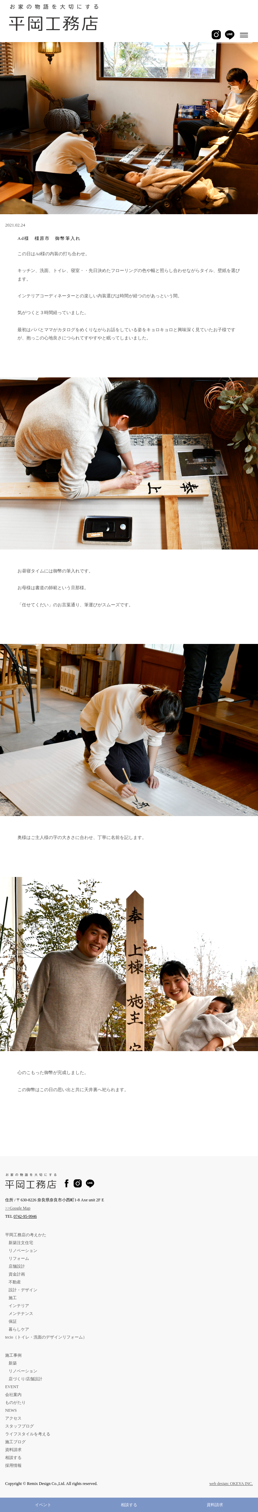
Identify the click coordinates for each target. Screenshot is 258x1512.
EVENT (11, 1386)
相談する (129, 1504)
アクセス (13, 1418)
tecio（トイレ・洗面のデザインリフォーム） (46, 1337)
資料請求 (215, 1504)
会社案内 (13, 1394)
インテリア (19, 1305)
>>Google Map (17, 1208)
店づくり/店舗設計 (25, 1379)
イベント (43, 1504)
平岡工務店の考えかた (25, 1234)
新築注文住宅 (21, 1242)
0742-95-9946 (25, 1216)
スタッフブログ (19, 1426)
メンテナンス (21, 1313)
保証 (13, 1321)
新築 (13, 1363)
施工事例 (13, 1355)
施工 (13, 1297)
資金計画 (17, 1274)
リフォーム (19, 1258)
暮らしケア (19, 1329)
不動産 (15, 1282)
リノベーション (23, 1250)
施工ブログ (15, 1441)
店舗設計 (17, 1266)
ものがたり (15, 1402)
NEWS (11, 1410)
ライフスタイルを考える (27, 1434)
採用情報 (13, 1465)
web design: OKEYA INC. (231, 1483)
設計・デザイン (23, 1290)
